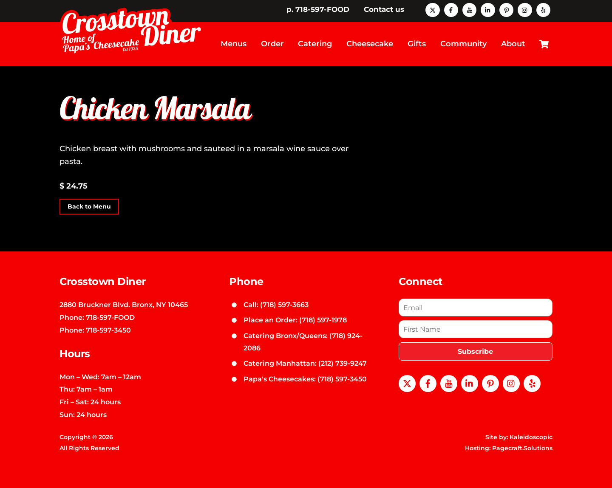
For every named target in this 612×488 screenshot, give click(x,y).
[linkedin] (488, 9)
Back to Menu (89, 205)
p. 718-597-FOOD (317, 9)
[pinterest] (506, 9)
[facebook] (451, 9)
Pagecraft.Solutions (522, 447)
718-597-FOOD (110, 316)
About (513, 43)
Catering (315, 43)
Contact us (384, 9)
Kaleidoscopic (531, 436)
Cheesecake (369, 43)
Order (272, 43)
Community (463, 43)
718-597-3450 (108, 328)
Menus (233, 43)
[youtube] (469, 9)
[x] (432, 9)
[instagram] (525, 9)
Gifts (417, 43)
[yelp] (543, 9)
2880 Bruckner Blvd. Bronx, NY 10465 (124, 303)
